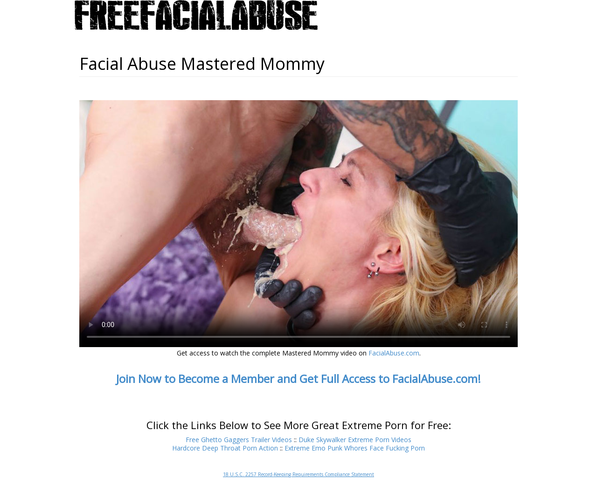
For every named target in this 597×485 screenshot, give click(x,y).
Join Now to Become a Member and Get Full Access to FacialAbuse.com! (298, 378)
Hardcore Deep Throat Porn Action (225, 448)
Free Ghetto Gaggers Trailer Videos (239, 439)
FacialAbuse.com (393, 352)
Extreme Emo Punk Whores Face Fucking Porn (355, 448)
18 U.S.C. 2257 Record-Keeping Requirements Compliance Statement (298, 474)
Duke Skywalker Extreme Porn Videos (354, 439)
